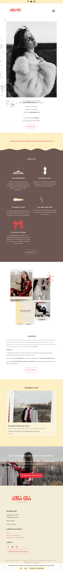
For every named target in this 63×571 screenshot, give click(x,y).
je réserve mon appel (31, 475)
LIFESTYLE (28, 428)
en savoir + (31, 252)
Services (31, 126)
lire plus (10, 433)
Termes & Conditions (12, 535)
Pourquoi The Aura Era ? (19, 426)
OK (21, 568)
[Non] (61, 567)
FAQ (7, 533)
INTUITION (20, 428)
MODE (35, 428)
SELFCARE (41, 428)
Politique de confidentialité (14, 537)
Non (26, 568)
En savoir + (31, 370)
